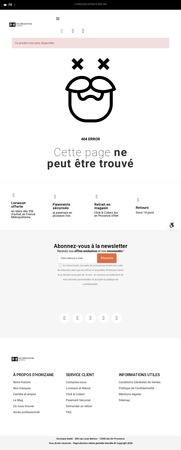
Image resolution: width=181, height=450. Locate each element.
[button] (61, 31)
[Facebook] (64, 318)
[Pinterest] (90, 318)
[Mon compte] (73, 31)
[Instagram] (77, 318)
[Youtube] (103, 318)
